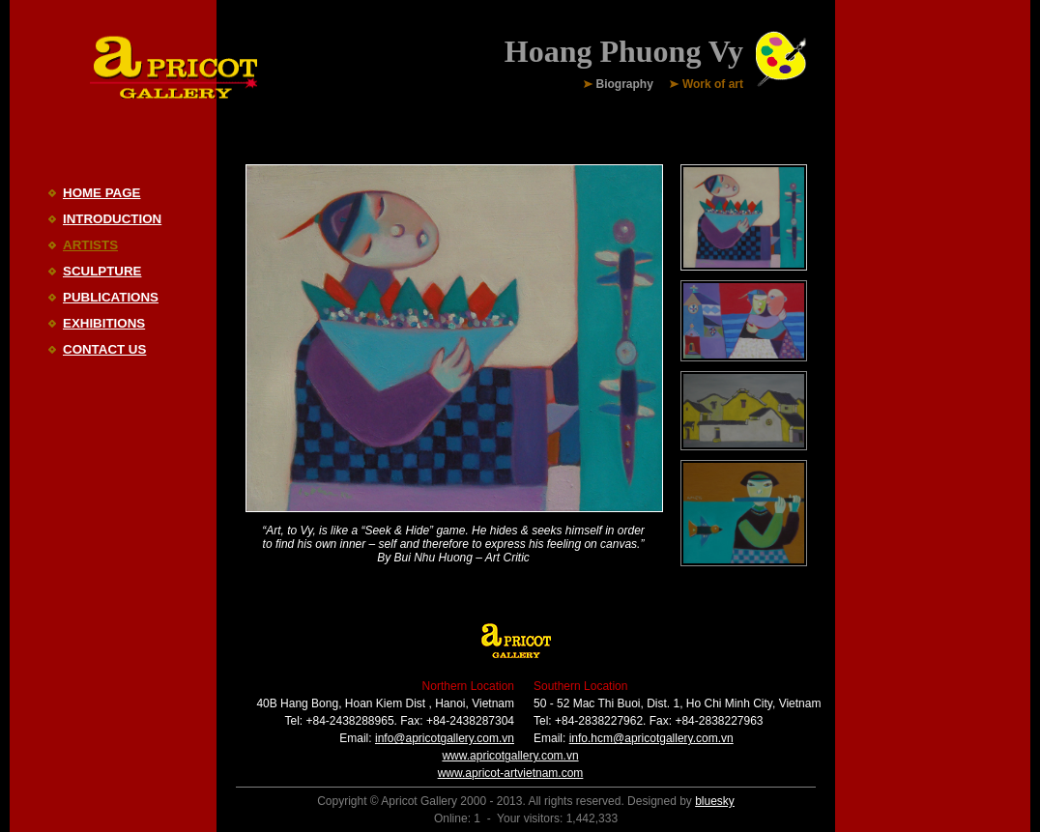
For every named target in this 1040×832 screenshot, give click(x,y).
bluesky (715, 801)
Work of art (712, 85)
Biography (624, 85)
